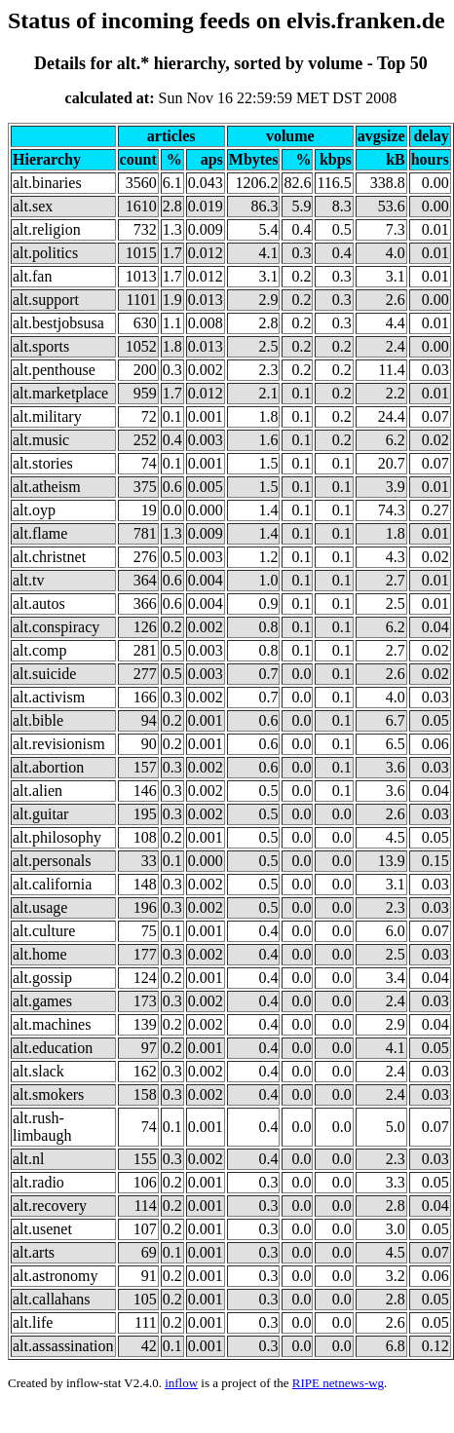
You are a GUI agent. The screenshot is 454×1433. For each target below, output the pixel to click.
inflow (181, 1383)
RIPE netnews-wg (338, 1383)
